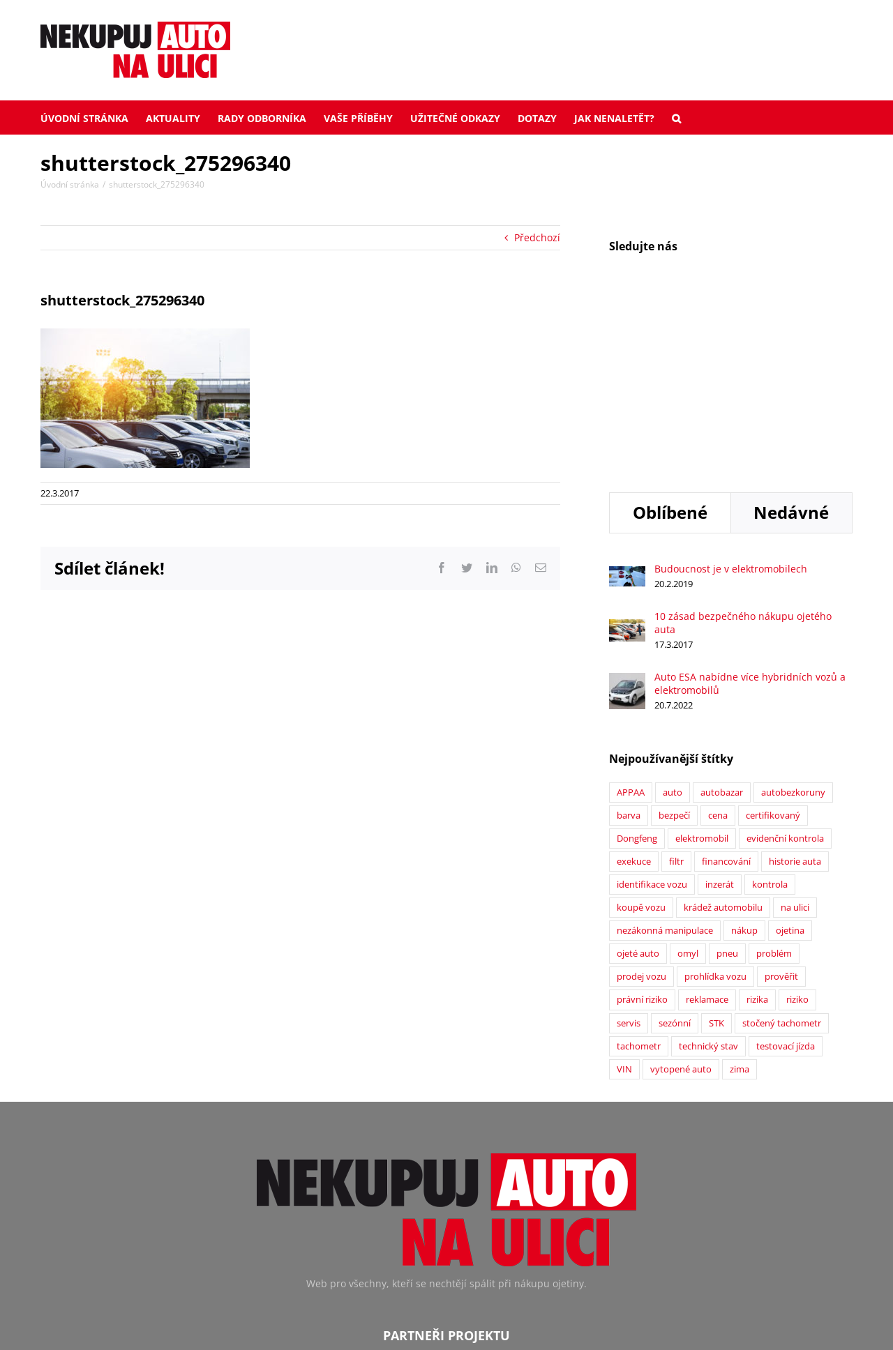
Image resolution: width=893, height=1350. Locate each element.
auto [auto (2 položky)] (672, 615)
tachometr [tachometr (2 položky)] (639, 869)
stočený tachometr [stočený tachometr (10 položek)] (781, 846)
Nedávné (791, 335)
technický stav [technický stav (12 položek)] (708, 869)
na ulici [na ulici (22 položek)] (795, 730)
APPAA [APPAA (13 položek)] (631, 615)
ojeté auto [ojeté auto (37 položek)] (638, 776)
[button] (676, 117)
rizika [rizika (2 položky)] (757, 822)
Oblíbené (670, 335)
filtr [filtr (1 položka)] (676, 684)
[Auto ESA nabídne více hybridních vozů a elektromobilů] (627, 503)
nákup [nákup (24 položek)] (744, 753)
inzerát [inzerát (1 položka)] (719, 707)
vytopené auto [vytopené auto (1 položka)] (681, 892)
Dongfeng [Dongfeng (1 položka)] (637, 661)
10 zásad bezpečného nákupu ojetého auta (743, 445)
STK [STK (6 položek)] (716, 846)
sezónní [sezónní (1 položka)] (675, 846)
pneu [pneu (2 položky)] (727, 776)
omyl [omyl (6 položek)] (687, 776)
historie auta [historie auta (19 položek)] (795, 684)
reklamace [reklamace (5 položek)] (707, 822)
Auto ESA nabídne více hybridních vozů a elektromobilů (750, 506)
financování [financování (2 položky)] (726, 684)
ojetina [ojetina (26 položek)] (790, 753)
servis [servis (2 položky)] (628, 846)
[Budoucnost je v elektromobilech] (627, 396)
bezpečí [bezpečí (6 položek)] (674, 638)
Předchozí (537, 237)
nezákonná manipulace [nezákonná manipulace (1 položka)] (665, 753)
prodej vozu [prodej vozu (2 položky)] (641, 799)
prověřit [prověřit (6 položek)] (781, 799)
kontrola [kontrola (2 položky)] (770, 707)
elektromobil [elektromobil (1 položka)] (701, 661)
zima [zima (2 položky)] (739, 892)
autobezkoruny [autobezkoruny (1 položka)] (793, 615)
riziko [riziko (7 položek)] (797, 822)
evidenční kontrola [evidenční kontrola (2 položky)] (785, 661)
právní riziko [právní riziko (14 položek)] (642, 822)
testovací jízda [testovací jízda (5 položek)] (785, 869)
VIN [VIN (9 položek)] (624, 892)
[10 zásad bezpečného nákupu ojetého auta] (627, 449)
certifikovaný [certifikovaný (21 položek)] (773, 638)
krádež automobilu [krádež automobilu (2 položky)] (723, 730)
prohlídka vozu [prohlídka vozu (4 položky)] (715, 799)
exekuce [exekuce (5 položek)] (634, 684)
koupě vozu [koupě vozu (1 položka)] (641, 730)
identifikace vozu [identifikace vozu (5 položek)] (652, 707)
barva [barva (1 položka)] (628, 638)
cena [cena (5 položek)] (718, 638)
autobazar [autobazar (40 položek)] (721, 615)
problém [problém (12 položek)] (774, 776)
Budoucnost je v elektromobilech (730, 391)
